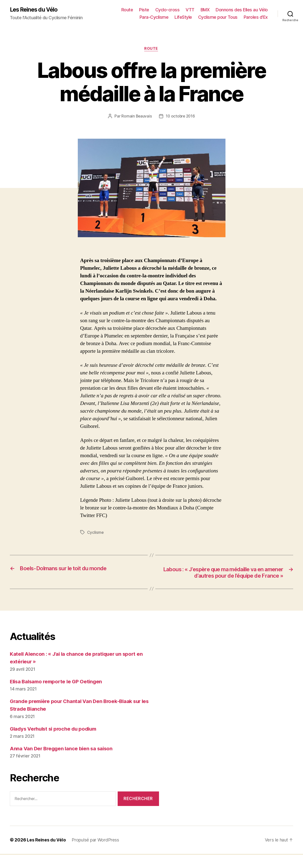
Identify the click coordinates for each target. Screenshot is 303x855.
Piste (144, 10)
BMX (205, 10)
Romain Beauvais (136, 116)
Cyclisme (95, 533)
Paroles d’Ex (256, 17)
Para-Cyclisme (154, 17)
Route (127, 10)
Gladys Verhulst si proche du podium (55, 730)
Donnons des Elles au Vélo (242, 10)
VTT (190, 10)
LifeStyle (183, 17)
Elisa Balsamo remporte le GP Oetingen (58, 682)
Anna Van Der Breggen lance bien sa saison (63, 750)
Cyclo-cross (167, 10)
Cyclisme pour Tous (218, 17)
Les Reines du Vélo (35, 10)
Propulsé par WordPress (95, 841)
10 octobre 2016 (180, 116)
